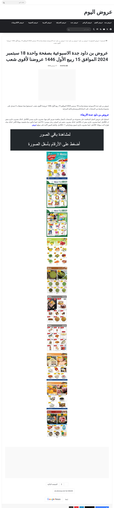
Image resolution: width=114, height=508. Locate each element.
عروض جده (74, 22)
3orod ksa (63, 66)
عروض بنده (108, 22)
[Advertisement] (57, 84)
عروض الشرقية (61, 22)
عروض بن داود (83, 41)
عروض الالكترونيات (17, 22)
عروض (34, 125)
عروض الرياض (87, 22)
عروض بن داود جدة (72, 41)
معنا (24, 106)
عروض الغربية (47, 22)
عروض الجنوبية (33, 22)
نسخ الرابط (46, 491)
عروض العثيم (98, 22)
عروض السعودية (94, 41)
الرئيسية (103, 41)
